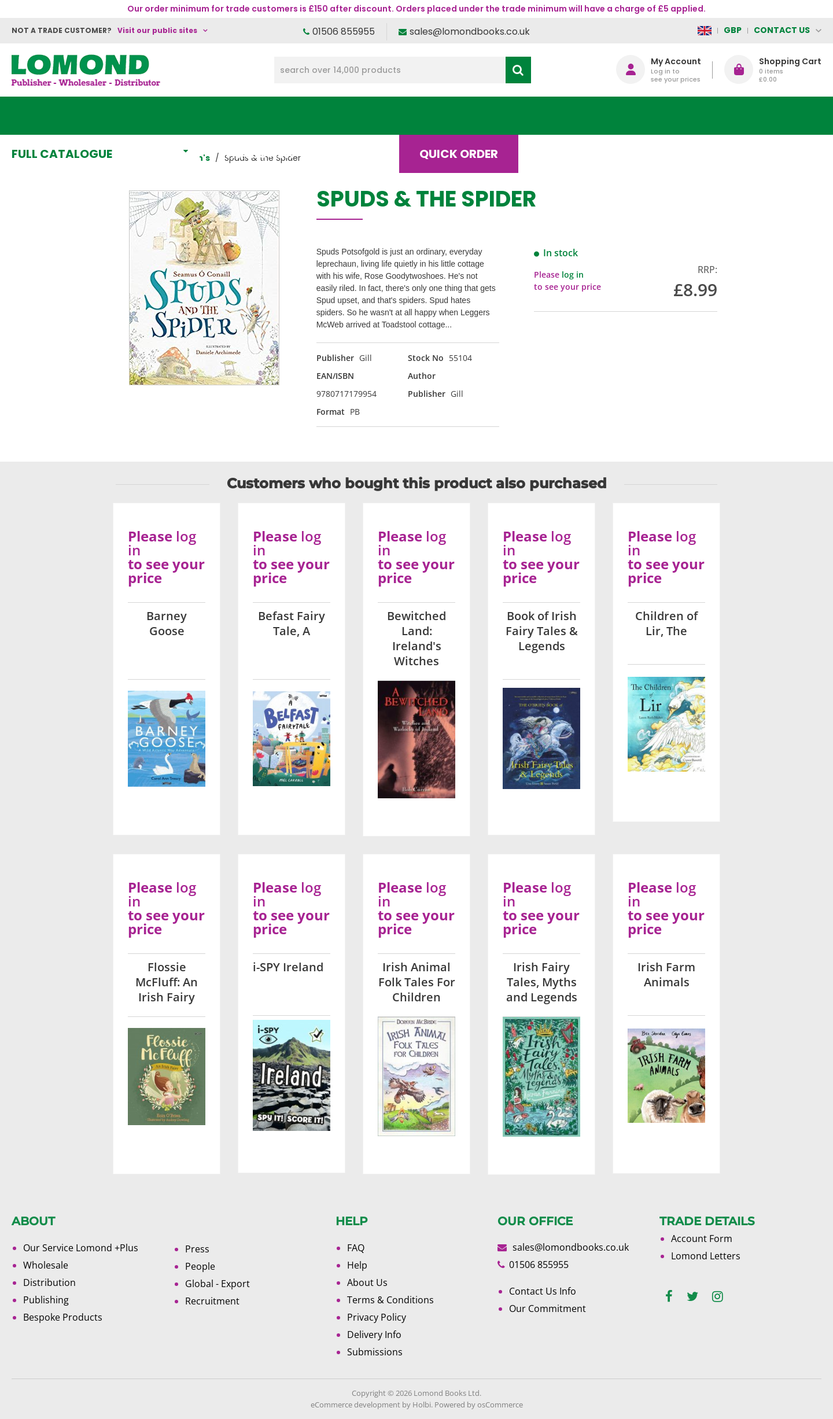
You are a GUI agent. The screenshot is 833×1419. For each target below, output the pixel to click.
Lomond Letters (705, 1256)
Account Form (701, 1238)
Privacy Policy (376, 1317)
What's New (269, 116)
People (200, 1266)
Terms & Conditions (390, 1299)
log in (573, 274)
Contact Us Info (542, 1291)
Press (197, 1249)
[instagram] (717, 1296)
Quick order (468, 116)
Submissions (375, 1352)
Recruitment (212, 1301)
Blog (564, 116)
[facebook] (669, 1296)
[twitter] (692, 1296)
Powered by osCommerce (478, 1404)
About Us (649, 116)
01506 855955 (343, 31)
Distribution (49, 1282)
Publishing (46, 1299)
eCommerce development (355, 1404)
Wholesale (45, 1265)
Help (357, 1265)
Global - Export (217, 1283)
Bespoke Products (62, 1317)
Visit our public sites (157, 30)
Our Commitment (547, 1308)
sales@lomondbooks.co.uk (470, 31)
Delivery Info (374, 1334)
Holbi (421, 1404)
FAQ (355, 1247)
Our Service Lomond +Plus (80, 1247)
